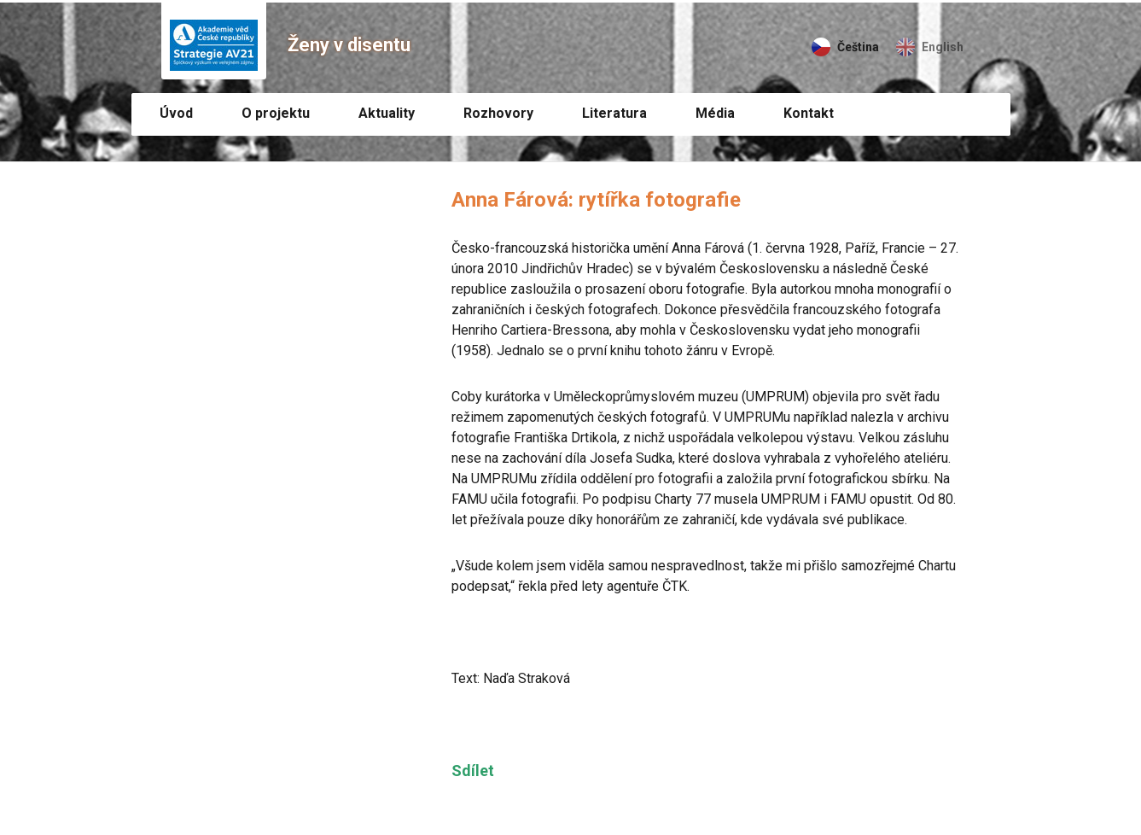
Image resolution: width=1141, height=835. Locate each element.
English (942, 47)
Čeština (858, 47)
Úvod (176, 113)
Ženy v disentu (349, 44)
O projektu (276, 113)
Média (715, 113)
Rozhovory (498, 113)
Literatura (614, 113)
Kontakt (808, 113)
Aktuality (386, 113)
